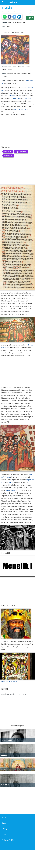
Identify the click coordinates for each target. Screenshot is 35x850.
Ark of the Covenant (20, 109)
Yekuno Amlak (10, 490)
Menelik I (7, 152)
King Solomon (15, 98)
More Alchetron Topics (9, 682)
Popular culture (21, 152)
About (4, 817)
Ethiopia (12, 96)
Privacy (4, 829)
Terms (4, 823)
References (8, 156)
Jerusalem (24, 112)
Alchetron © (8, 840)
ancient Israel (26, 98)
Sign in (30, 18)
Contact (4, 834)
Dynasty (10, 482)
